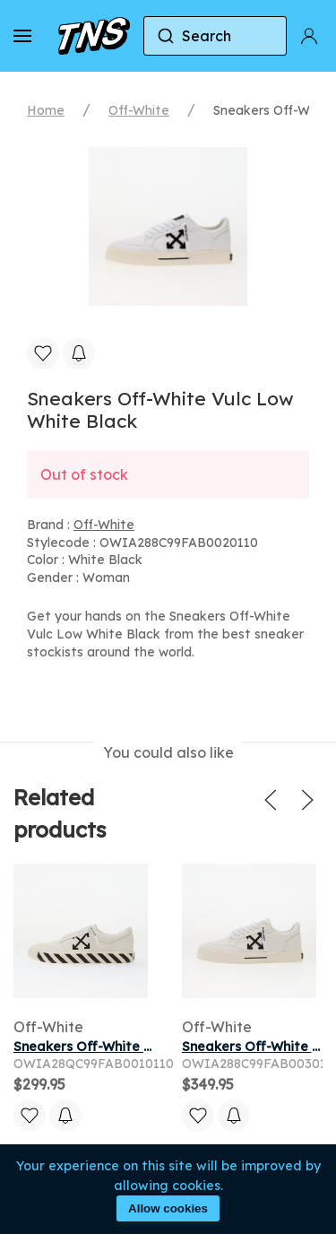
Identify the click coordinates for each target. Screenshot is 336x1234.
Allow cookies (168, 1208)
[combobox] (215, 36)
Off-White (138, 110)
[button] (22, 36)
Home (46, 110)
